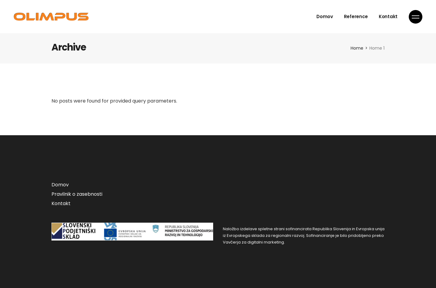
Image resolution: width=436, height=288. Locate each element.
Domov (60, 184)
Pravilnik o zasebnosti (76, 194)
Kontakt (61, 203)
